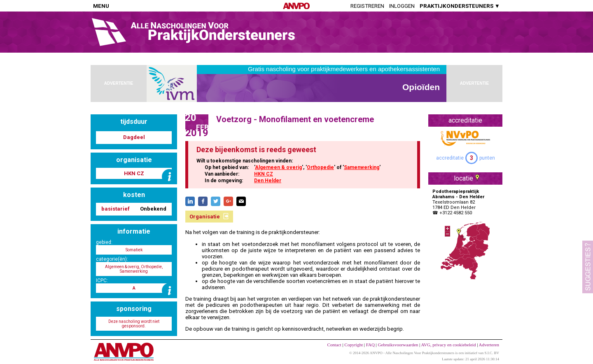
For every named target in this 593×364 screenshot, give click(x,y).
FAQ (370, 344)
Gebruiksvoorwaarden (398, 344)
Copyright (353, 344)
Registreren (367, 6)
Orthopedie (320, 167)
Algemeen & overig (278, 167)
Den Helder (267, 180)
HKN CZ (263, 174)
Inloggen (402, 6)
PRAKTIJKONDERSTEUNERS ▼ (460, 6)
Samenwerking (361, 167)
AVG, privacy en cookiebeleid (448, 344)
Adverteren (489, 344)
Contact (334, 344)
